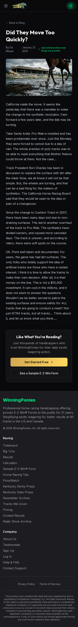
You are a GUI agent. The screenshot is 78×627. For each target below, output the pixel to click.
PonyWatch (11, 480)
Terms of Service (49, 584)
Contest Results (14, 515)
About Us (9, 539)
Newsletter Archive (16, 498)
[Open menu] (6, 6)
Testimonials (11, 545)
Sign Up (8, 550)
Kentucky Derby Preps (19, 486)
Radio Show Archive (17, 521)
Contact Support (14, 568)
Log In (7, 556)
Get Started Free (39, 362)
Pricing (8, 510)
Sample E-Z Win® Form (19, 469)
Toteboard (10, 445)
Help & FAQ (11, 562)
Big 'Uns (9, 451)
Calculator (10, 463)
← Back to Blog (15, 22)
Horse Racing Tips (16, 474)
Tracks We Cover (15, 504)
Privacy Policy (26, 584)
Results (8, 457)
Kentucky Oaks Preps (18, 492)
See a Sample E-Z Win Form (39, 373)
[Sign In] (71, 6)
